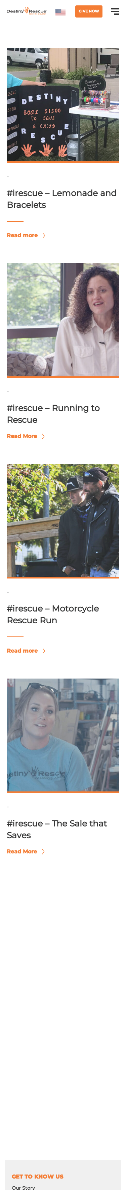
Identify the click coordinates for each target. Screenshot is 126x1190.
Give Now (89, 11)
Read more (24, 235)
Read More (24, 436)
